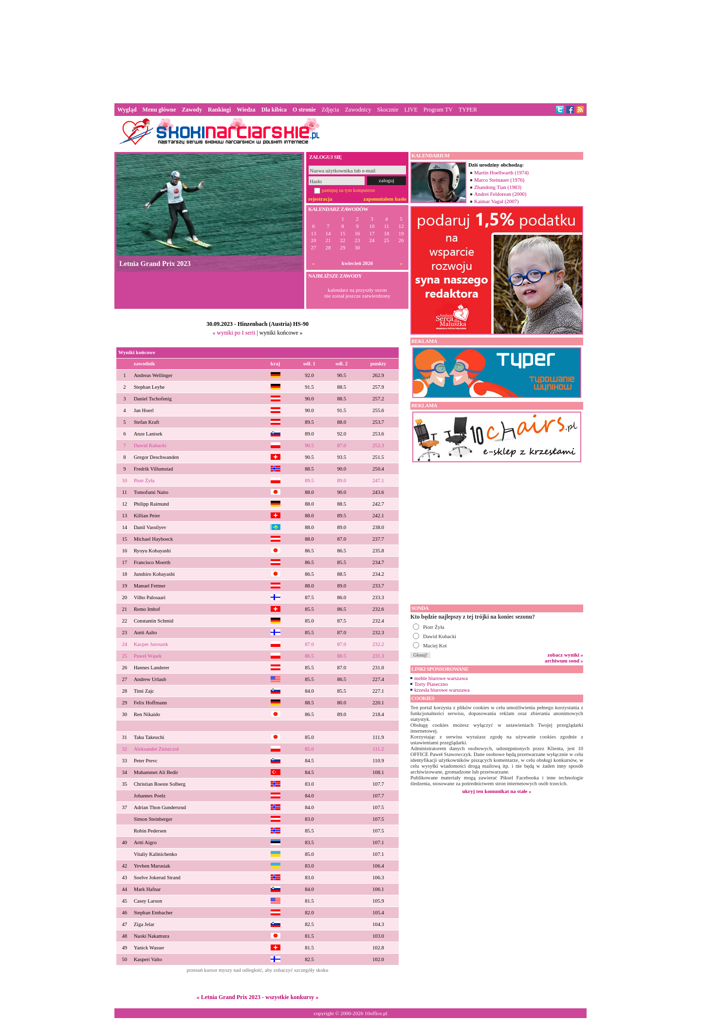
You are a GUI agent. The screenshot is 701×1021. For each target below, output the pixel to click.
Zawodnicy (358, 109)
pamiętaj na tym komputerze (348, 190)
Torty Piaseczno (431, 684)
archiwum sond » (564, 660)
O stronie (304, 109)
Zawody (192, 109)
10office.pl (376, 1013)
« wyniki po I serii (233, 332)
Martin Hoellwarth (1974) (501, 172)
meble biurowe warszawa (441, 678)
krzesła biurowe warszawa (442, 690)
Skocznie (387, 109)
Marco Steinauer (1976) (499, 180)
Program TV (438, 109)
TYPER (468, 109)
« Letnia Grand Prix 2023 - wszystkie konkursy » (258, 997)
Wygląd (127, 109)
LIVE (410, 109)
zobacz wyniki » (565, 655)
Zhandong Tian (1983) (497, 187)
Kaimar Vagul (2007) (496, 201)
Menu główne (159, 109)
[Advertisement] (350, 50)
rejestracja (320, 199)
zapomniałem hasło (385, 199)
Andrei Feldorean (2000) (500, 194)
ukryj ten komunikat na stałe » (497, 791)
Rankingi (219, 109)
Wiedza (246, 109)
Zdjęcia (330, 109)
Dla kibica (274, 109)
